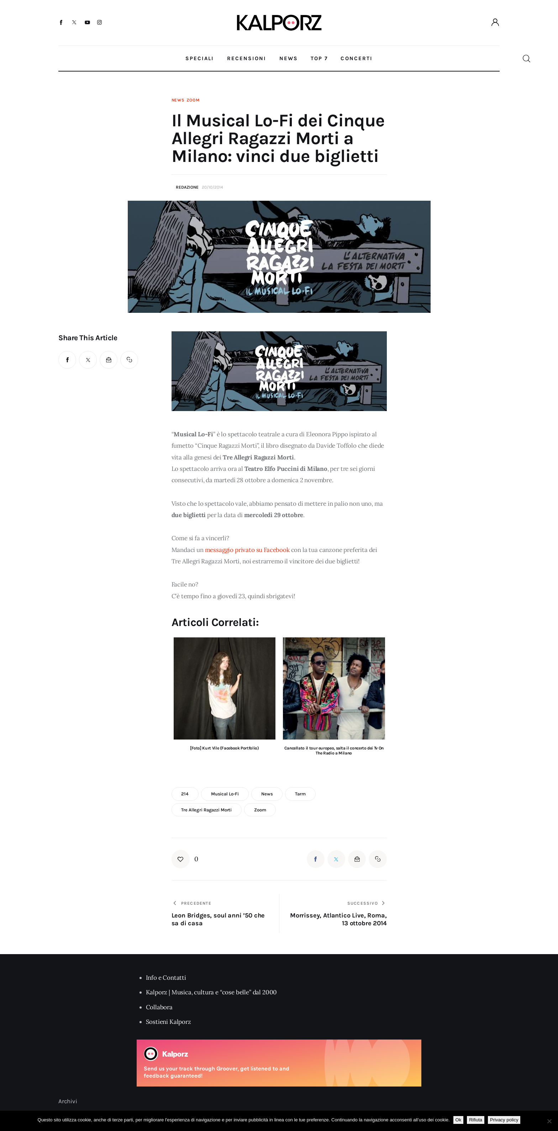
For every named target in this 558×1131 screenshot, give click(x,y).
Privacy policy (504, 1119)
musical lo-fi (225, 793)
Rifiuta (475, 1119)
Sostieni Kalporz (168, 1022)
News (178, 100)
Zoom (192, 100)
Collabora (159, 1007)
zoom (260, 809)
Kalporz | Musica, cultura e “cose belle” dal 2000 (211, 992)
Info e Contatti (166, 978)
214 (185, 793)
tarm (300, 793)
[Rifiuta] (549, 1121)
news (267, 793)
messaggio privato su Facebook (247, 550)
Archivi (67, 1101)
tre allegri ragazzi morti (206, 809)
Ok (459, 1119)
